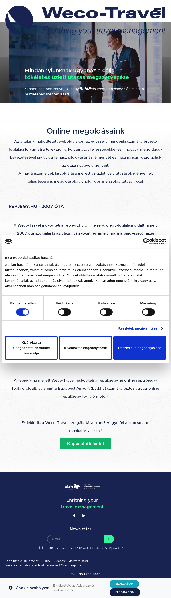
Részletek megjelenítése (137, 328)
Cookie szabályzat (33, 588)
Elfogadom (124, 592)
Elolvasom (124, 583)
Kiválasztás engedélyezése (85, 348)
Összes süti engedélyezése (139, 348)
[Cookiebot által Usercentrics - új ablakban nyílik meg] (146, 241)
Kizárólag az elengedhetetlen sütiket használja (31, 348)
